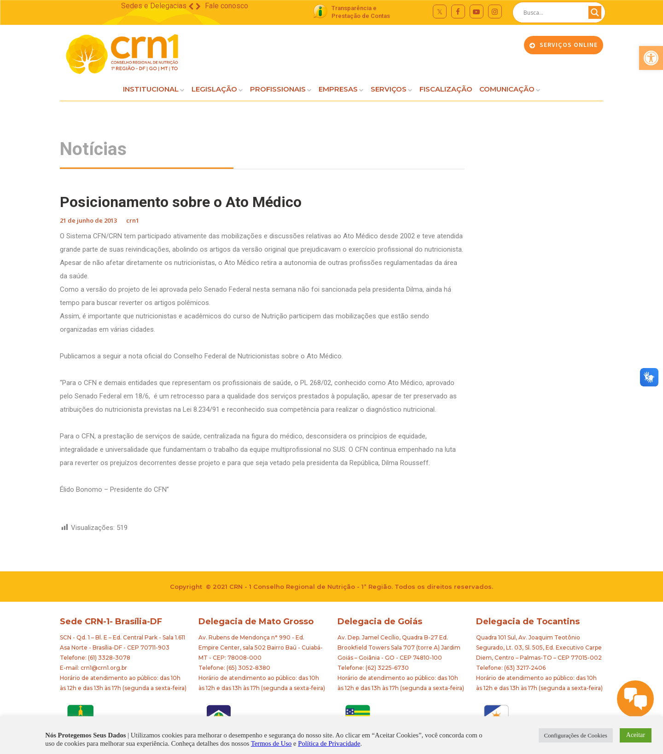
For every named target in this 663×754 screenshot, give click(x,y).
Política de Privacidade (329, 743)
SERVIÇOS (389, 89)
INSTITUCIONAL (151, 89)
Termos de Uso (271, 743)
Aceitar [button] (635, 734)
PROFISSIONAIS (278, 89)
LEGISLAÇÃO (214, 89)
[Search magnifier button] (594, 12)
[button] (651, 58)
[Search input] (554, 12)
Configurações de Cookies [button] (575, 735)
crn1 (132, 220)
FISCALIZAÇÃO (445, 89)
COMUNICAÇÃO (507, 89)
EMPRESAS (338, 89)
